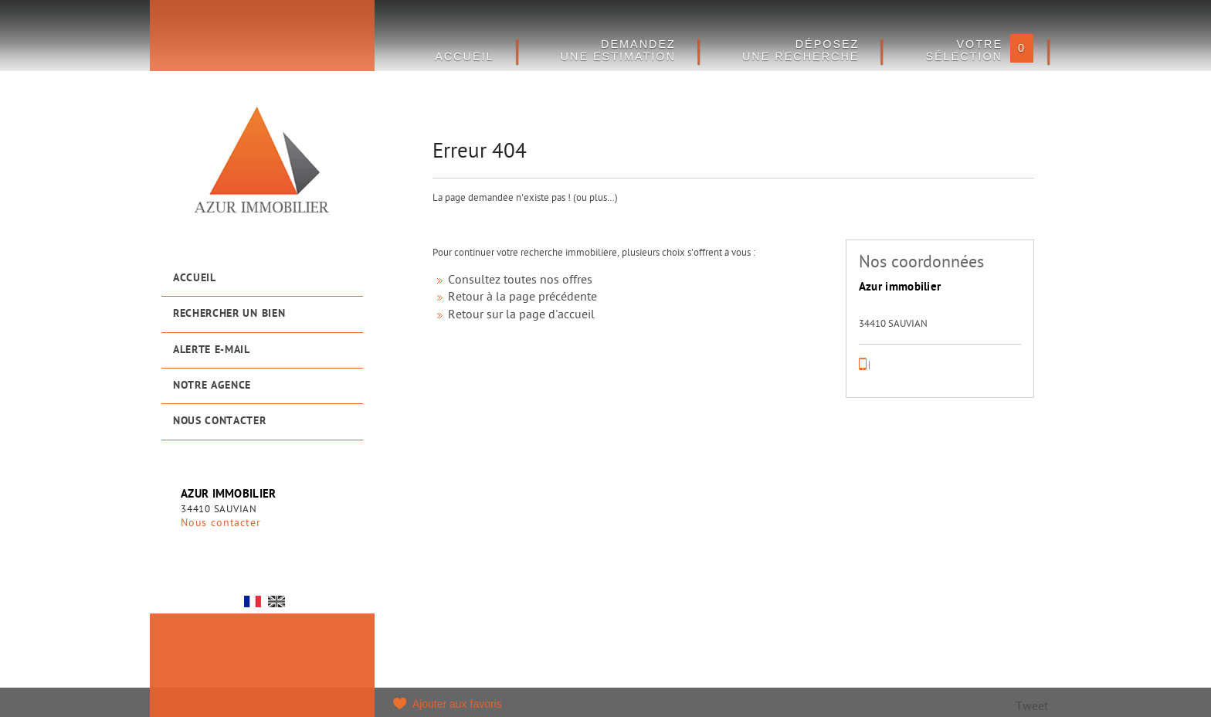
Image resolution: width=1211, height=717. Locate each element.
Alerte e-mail (211, 350)
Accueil (194, 278)
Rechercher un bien (229, 314)
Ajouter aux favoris (457, 704)
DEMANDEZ (618, 50)
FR (252, 601)
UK (276, 601)
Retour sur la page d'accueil (521, 316)
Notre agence (212, 385)
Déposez (801, 50)
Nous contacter (219, 421)
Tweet (1032, 707)
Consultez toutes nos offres (520, 281)
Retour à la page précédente (522, 298)
